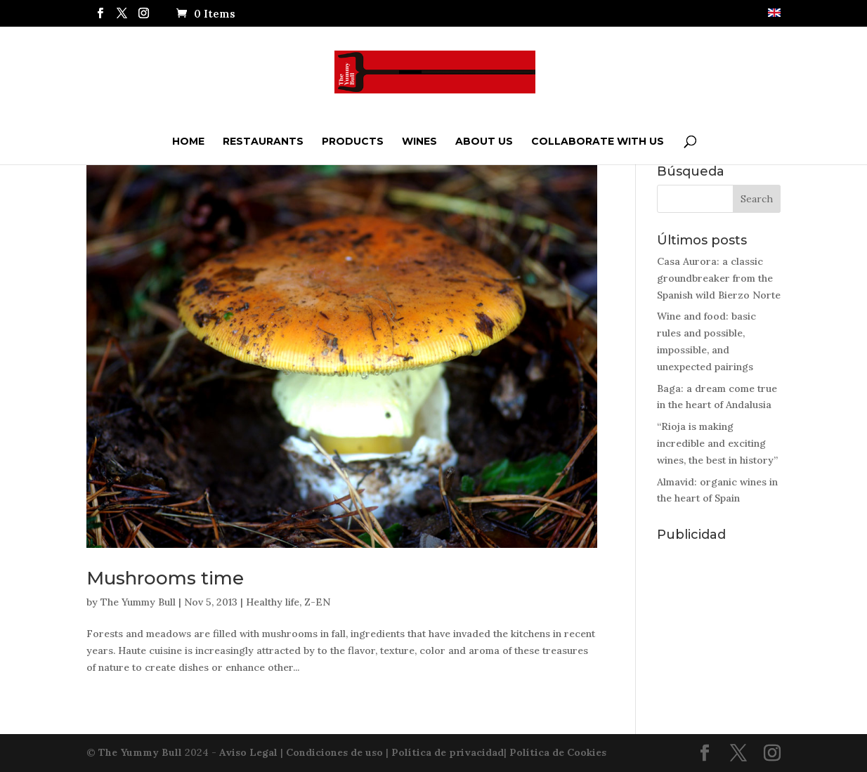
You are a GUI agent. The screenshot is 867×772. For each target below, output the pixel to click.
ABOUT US (484, 141)
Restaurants (263, 141)
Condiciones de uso (334, 752)
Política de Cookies (557, 752)
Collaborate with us (597, 141)
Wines (419, 141)
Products (353, 141)
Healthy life (272, 602)
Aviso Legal (248, 752)
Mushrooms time (165, 578)
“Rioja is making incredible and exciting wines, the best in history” (717, 443)
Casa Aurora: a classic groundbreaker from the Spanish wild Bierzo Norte (719, 278)
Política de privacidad (447, 752)
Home (188, 141)
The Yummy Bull (138, 602)
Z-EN (317, 602)
